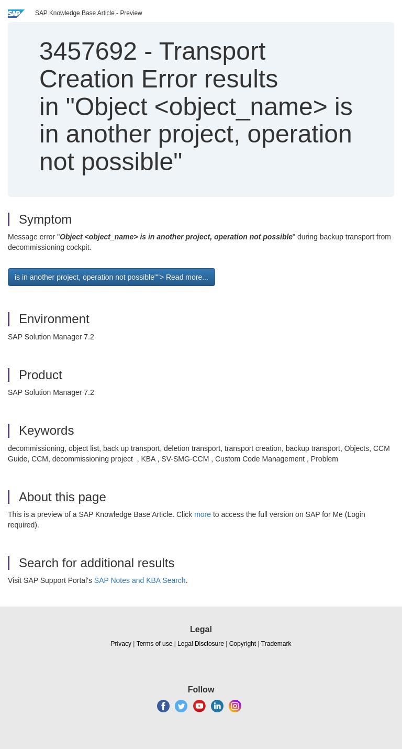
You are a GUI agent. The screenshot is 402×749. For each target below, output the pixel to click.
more (202, 514)
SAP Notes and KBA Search (140, 580)
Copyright (242, 643)
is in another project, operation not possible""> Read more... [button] (111, 277)
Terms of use (155, 643)
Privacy (121, 643)
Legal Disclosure (200, 643)
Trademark (276, 643)
